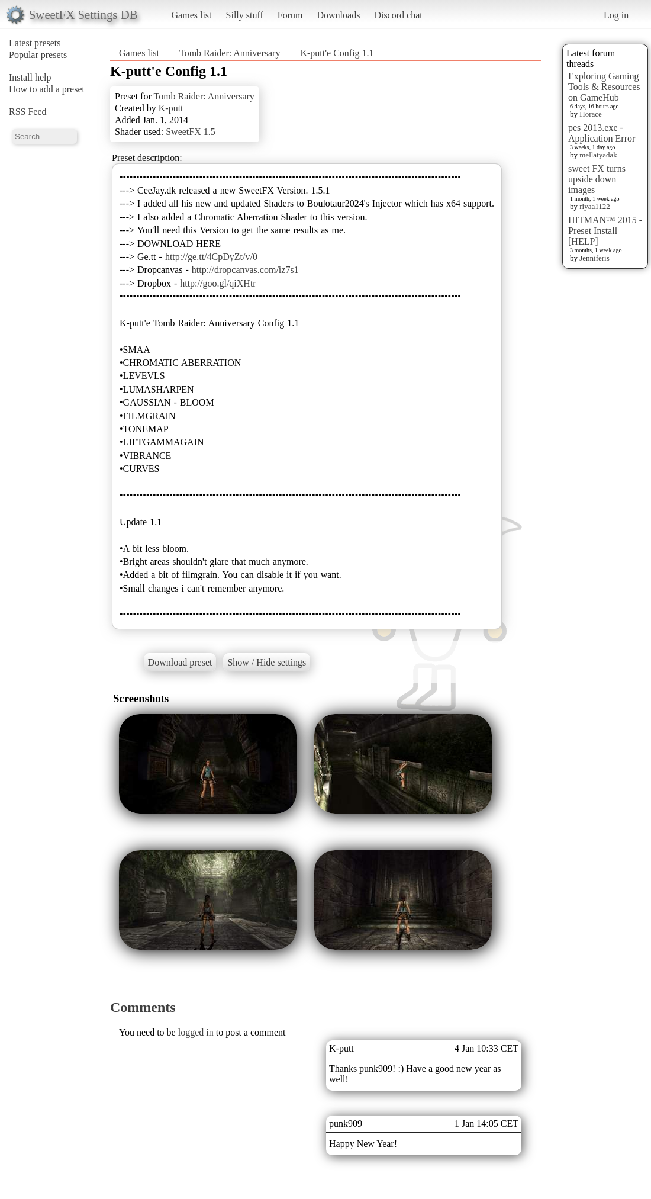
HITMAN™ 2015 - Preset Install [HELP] (605, 230)
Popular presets (38, 55)
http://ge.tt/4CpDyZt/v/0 (211, 257)
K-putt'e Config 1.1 (336, 53)
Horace (590, 114)
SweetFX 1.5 (190, 132)
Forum (290, 15)
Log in (616, 15)
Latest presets (35, 43)
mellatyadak (598, 154)
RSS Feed (28, 112)
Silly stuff (244, 15)
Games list (192, 15)
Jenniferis (594, 257)
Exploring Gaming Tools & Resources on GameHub (604, 86)
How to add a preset (47, 89)
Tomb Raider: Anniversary (229, 53)
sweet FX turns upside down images (597, 179)
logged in (196, 1032)
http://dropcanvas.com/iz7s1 (245, 270)
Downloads (338, 15)
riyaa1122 (594, 206)
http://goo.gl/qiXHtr (218, 283)
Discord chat (398, 15)
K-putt (171, 108)
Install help (30, 77)
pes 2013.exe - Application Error (601, 133)
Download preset (180, 662)
